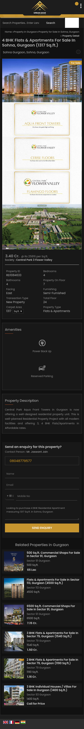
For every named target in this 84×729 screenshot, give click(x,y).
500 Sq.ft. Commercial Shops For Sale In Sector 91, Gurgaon (53, 554)
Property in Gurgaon (25, 31)
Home (8, 31)
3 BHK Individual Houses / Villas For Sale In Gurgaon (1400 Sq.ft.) (51, 688)
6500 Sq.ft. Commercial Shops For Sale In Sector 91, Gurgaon (51, 607)
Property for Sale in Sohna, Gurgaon (58, 31)
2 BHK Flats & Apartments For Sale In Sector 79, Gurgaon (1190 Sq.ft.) (52, 661)
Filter (72, 23)
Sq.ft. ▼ (18, 311)
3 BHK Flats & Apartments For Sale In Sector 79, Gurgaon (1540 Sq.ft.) (52, 634)
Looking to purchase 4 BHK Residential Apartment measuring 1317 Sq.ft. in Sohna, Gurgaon (42, 512)
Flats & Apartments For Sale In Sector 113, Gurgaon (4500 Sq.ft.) (53, 581)
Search (50, 22)
